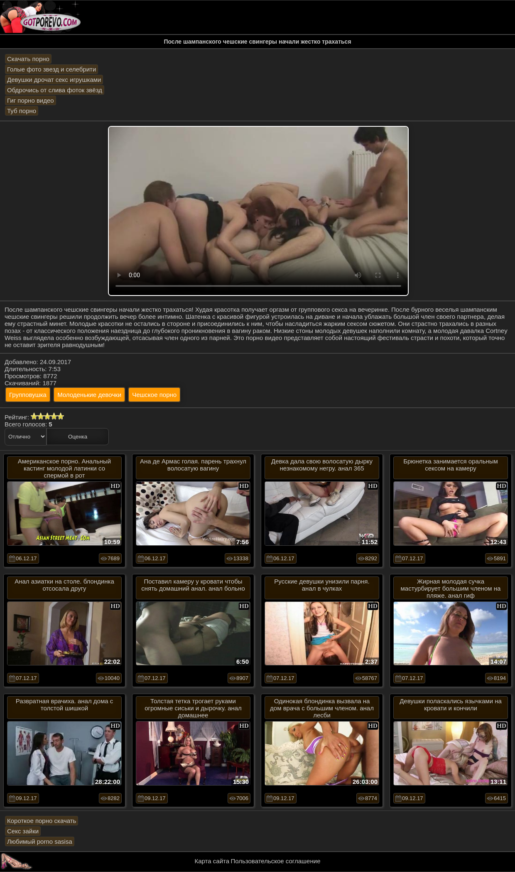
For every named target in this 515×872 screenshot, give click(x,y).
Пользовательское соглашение (275, 861)
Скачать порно (28, 58)
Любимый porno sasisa (39, 841)
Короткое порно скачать (41, 820)
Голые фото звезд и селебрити (51, 69)
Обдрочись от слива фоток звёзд (54, 90)
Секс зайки (23, 831)
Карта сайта (212, 861)
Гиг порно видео (30, 100)
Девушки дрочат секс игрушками (54, 79)
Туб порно (21, 110)
